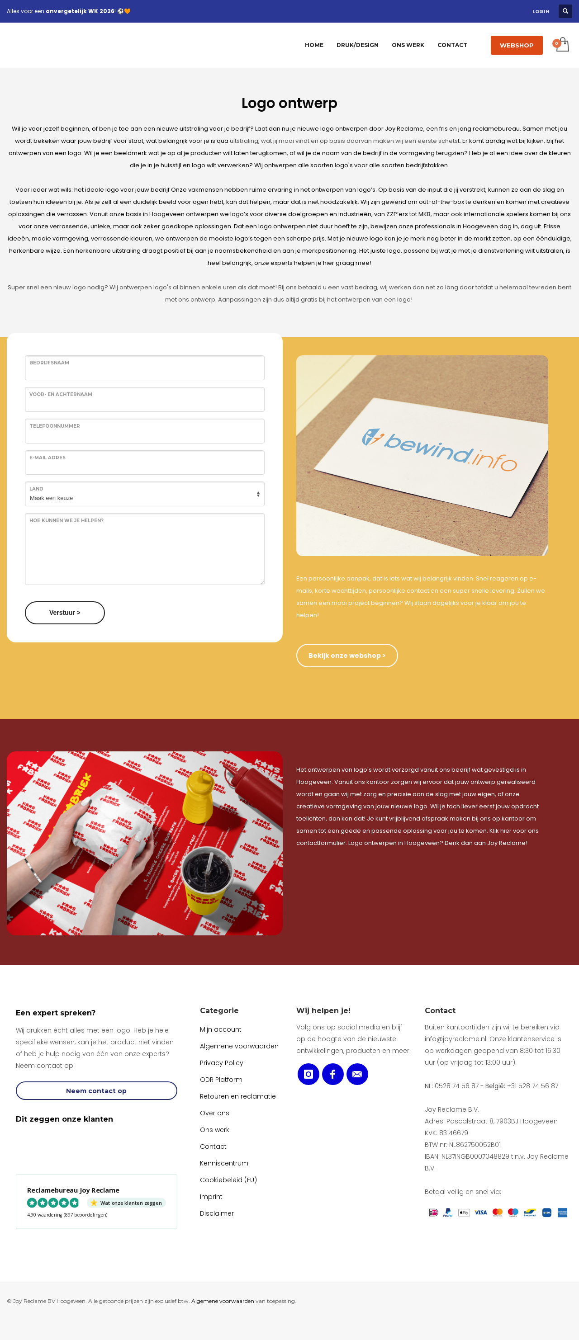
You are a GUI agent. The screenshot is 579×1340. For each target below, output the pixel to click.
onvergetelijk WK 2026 (80, 11)
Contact (440, 1010)
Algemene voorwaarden (222, 1301)
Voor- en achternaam (60, 394)
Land (36, 489)
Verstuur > (65, 612)
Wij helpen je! (323, 1010)
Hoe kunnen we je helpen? (66, 521)
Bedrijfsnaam (49, 363)
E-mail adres (47, 458)
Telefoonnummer (54, 426)
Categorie (219, 1010)
